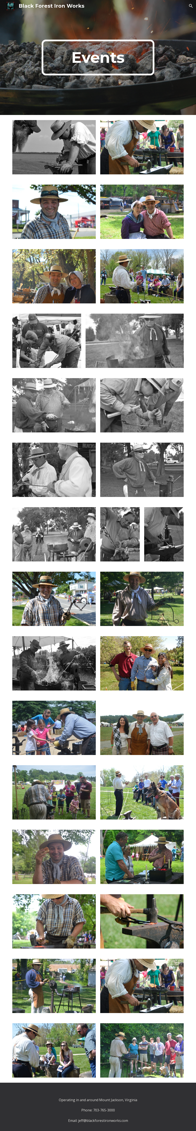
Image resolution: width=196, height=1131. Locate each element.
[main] (98, 57)
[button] (191, 6)
